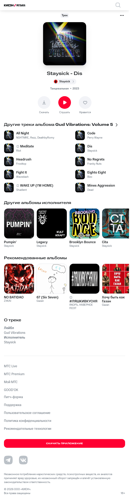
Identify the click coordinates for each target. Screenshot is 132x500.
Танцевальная (59, 89)
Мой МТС (11, 382)
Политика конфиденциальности (27, 420)
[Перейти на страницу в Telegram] (8, 460)
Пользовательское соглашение (27, 413)
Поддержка (12, 405)
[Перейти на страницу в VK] (23, 460)
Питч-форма (13, 397)
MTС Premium (14, 374)
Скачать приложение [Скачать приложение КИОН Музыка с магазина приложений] (64, 443)
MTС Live (10, 366)
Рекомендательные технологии (27, 428)
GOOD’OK (11, 390)
